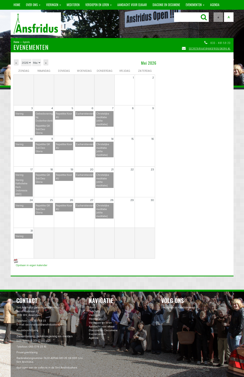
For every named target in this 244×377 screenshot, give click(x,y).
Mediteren (73, 4)
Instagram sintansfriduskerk (178, 307)
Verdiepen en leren (98, 4)
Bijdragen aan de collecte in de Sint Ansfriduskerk (46, 367)
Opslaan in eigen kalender (31, 265)
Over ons (33, 4)
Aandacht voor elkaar (132, 4)
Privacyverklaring (27, 352)
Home (17, 4)
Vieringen (53, 4)
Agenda (214, 4)
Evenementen (195, 4)
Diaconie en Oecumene (166, 4)
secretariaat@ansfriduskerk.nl (210, 48)
